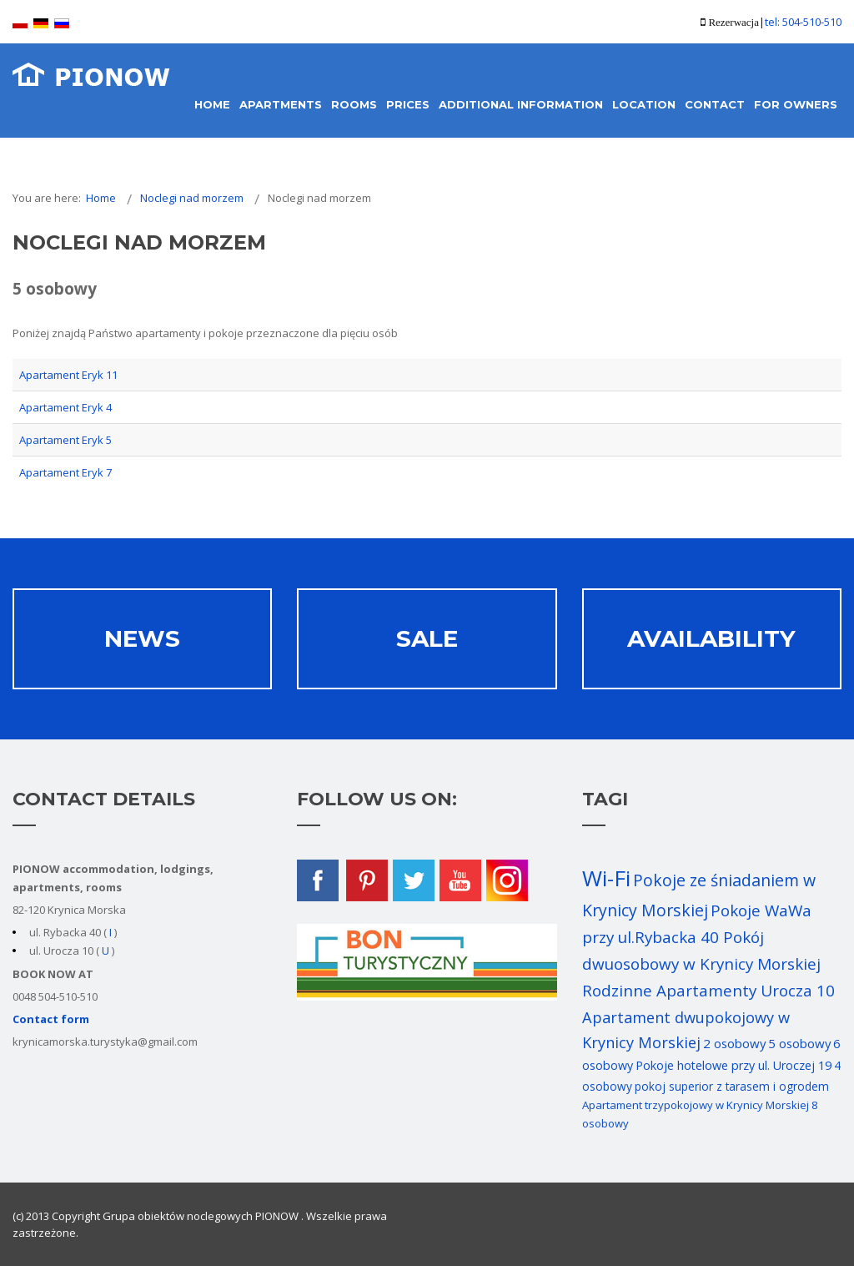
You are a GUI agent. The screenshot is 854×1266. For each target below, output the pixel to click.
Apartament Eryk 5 (65, 439)
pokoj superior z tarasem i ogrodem (732, 1086)
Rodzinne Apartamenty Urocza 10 (708, 990)
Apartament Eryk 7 (65, 472)
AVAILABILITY (711, 638)
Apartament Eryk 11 (68, 374)
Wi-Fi (606, 878)
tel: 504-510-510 (803, 21)
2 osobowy (734, 1043)
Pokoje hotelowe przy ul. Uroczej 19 (733, 1065)
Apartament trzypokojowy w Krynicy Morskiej (695, 1104)
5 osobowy (799, 1043)
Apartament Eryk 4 (65, 407)
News (142, 638)
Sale (427, 638)
